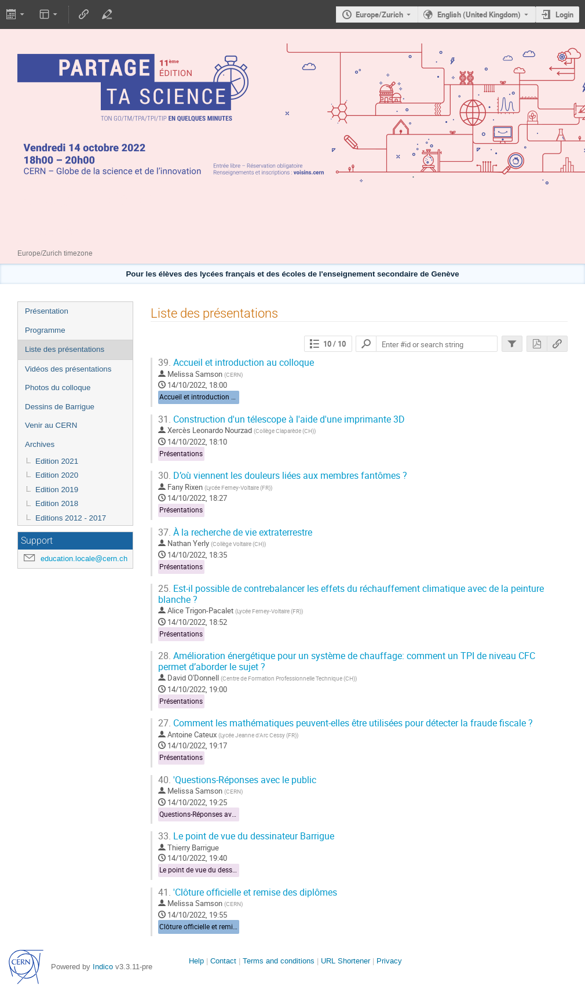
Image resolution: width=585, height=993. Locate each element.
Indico (103, 967)
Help (196, 961)
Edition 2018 (56, 503)
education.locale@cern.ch (84, 558)
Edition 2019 (56, 489)
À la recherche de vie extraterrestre (235, 532)
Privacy (389, 961)
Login (564, 14)
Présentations (181, 453)
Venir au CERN (51, 425)
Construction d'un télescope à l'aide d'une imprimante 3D (281, 419)
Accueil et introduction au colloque (236, 363)
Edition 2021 (56, 461)
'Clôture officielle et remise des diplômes (247, 892)
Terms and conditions (279, 961)
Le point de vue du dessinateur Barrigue (246, 836)
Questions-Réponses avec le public (212, 814)
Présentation (46, 311)
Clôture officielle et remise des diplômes (221, 926)
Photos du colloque (57, 387)
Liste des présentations (64, 349)
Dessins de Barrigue (59, 406)
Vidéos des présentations (68, 369)
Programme (45, 330)
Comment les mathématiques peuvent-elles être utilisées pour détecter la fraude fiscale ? (345, 723)
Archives (39, 444)
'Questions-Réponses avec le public (237, 780)
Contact (223, 961)
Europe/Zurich (379, 14)
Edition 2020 (56, 475)
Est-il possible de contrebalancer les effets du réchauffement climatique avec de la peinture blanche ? (351, 594)
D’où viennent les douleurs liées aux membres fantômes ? (282, 476)
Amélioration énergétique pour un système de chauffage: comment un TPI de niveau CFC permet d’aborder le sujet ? (346, 661)
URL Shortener (345, 961)
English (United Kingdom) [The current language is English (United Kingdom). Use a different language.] (479, 14)
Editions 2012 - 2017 (70, 518)
